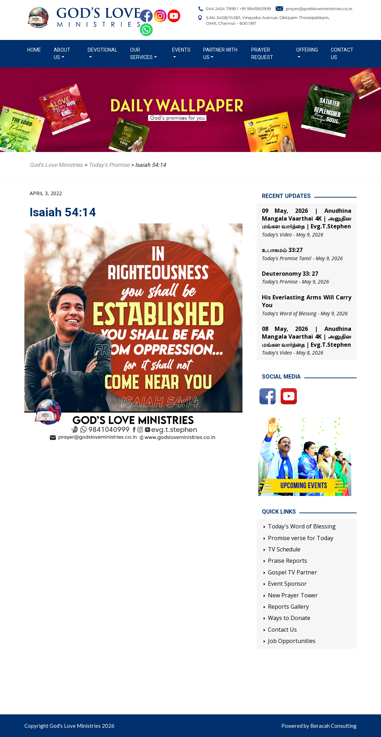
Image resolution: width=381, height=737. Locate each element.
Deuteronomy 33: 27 (290, 273)
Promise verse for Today (300, 538)
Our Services (141, 53)
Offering (307, 50)
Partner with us (220, 53)
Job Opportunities (292, 641)
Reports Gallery (288, 606)
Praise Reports (287, 561)
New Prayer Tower (293, 595)
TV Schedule (284, 549)
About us (62, 53)
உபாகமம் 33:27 (282, 250)
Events (181, 50)
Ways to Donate (289, 618)
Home (35, 49)
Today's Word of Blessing (302, 526)
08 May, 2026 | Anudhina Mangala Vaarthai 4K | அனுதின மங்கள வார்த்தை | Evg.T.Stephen (306, 337)
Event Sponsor (287, 583)
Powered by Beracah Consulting (319, 726)
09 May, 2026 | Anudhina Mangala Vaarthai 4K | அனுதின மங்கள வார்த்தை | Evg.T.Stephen (306, 218)
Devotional (102, 50)
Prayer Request (262, 53)
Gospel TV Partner (292, 572)
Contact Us (342, 53)
